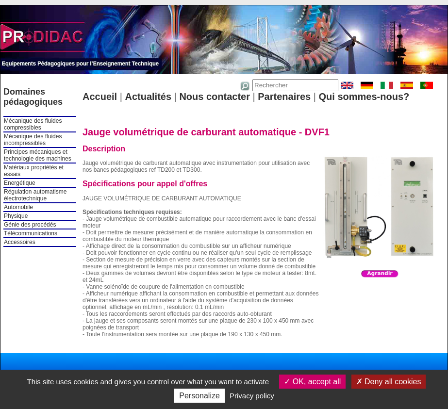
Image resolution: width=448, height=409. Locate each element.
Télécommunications (30, 233)
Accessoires (19, 242)
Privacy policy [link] (252, 396)
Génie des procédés (30, 224)
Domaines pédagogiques (33, 97)
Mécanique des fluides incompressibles (33, 140)
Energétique (19, 183)
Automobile (18, 207)
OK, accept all (312, 381)
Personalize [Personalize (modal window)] (199, 396)
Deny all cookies (388, 381)
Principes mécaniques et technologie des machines (37, 155)
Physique (16, 216)
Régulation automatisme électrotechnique (35, 195)
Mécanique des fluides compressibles (33, 124)
